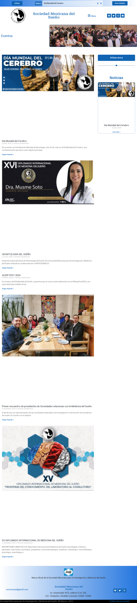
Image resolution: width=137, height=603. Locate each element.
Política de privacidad (119, 601)
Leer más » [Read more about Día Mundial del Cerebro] (116, 132)
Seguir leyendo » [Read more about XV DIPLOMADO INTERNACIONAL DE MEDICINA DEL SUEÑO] (8, 557)
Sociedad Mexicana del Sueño (54, 15)
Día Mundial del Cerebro (53, 3)
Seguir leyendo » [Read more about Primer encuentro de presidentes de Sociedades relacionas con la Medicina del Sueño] (8, 420)
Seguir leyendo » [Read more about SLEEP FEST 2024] (8, 289)
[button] (101, 3)
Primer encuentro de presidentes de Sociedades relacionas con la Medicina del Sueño (47, 406)
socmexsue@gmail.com (17, 589)
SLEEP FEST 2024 (11, 275)
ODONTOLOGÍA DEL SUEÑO (16, 254)
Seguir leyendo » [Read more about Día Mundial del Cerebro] (8, 154)
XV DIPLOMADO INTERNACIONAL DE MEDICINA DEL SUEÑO (33, 540)
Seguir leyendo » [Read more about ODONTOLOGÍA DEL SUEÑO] (8, 268)
